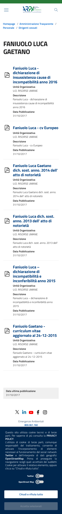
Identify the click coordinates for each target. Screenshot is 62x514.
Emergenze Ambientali (31, 421)
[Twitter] (17, 412)
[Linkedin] (24, 412)
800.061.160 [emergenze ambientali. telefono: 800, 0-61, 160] (31, 425)
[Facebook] (38, 412)
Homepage (9, 24)
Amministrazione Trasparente (36, 24)
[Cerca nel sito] (56, 10)
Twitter (35, 476)
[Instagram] (45, 412)
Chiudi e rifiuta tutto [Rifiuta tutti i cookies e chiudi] (31, 494)
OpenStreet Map (31, 481)
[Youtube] (31, 412)
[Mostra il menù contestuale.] (6, 10)
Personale (8, 28)
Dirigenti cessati (28, 28)
